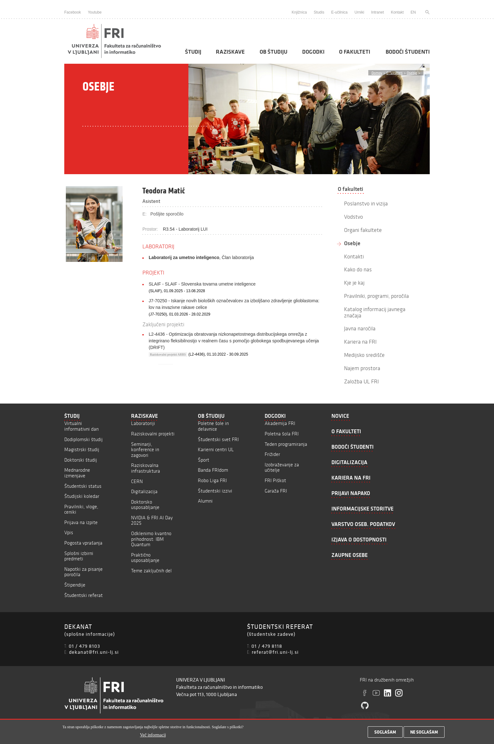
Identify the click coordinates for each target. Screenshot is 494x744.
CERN (137, 481)
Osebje (412, 72)
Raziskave (230, 52)
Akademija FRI (280, 423)
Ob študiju (273, 52)
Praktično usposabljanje (145, 558)
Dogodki (313, 52)
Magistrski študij (81, 449)
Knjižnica (299, 12)
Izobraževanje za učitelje (282, 467)
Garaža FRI (276, 491)
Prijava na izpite (81, 522)
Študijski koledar (81, 496)
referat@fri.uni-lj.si (275, 652)
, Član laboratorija (201, 257)
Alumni (205, 501)
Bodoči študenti (408, 52)
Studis (319, 12)
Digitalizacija (144, 491)
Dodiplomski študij (83, 439)
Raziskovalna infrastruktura (145, 468)
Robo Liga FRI (212, 480)
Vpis (68, 532)
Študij (193, 52)
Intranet (377, 12)
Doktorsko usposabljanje (145, 505)
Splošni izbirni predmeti (78, 556)
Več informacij (153, 735)
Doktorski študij (80, 460)
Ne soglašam (424, 732)
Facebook (72, 12)
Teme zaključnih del (151, 571)
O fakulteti (354, 52)
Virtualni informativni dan (81, 426)
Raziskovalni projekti (153, 434)
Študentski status (82, 486)
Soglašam (385, 732)
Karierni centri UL (216, 449)
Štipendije (74, 585)
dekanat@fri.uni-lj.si (94, 652)
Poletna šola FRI (282, 434)
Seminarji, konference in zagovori (145, 449)
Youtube (95, 12)
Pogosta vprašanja (83, 543)
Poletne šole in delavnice (213, 426)
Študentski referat (83, 595)
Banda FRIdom (213, 470)
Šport (203, 460)
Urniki (359, 12)
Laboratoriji (143, 423)
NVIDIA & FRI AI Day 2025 (152, 520)
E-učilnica (339, 12)
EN (413, 12)
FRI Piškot (275, 480)
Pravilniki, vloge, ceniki (81, 509)
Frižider (272, 454)
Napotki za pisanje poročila (83, 572)
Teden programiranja (286, 444)
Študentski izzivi (215, 491)
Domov (376, 72)
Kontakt (397, 12)
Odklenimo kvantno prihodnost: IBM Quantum (151, 538)
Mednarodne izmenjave (77, 473)
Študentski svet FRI (218, 439)
